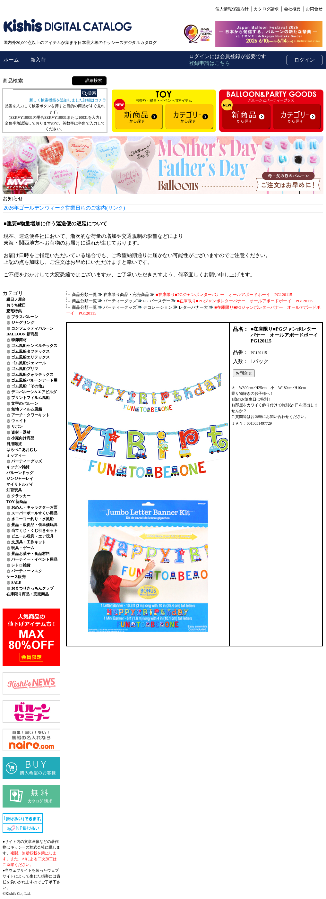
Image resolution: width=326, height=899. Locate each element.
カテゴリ (13, 293)
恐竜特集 (14, 311)
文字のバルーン (24, 403)
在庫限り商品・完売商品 (27, 594)
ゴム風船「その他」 (28, 386)
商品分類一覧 (84, 294)
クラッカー (20, 496)
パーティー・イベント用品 (34, 559)
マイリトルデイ (19, 484)
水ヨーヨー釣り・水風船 (32, 519)
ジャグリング (22, 322)
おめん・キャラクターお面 (34, 507)
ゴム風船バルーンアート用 (34, 380)
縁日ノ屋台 (16, 299)
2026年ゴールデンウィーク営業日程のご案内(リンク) (64, 208)
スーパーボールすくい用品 (34, 513)
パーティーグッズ (26, 461)
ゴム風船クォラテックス (32, 374)
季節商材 (19, 340)
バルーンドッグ (19, 473)
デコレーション (157, 307)
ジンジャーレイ (19, 478)
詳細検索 (89, 80)
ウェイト (19, 421)
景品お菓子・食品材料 (30, 553)
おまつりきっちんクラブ (32, 588)
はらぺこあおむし (21, 449)
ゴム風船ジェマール (28, 363)
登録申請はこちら (209, 63)
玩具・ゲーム (22, 548)
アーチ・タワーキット (30, 415)
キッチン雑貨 (18, 467)
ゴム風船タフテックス (30, 351)
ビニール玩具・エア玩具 (32, 536)
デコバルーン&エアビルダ (34, 392)
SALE (16, 582)
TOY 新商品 (16, 501)
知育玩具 (14, 490)
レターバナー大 (193, 307)
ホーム (12, 60)
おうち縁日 (16, 305)
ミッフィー (16, 455)
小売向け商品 (22, 438)
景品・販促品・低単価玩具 (34, 525)
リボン (17, 426)
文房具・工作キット (28, 542)
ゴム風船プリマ (24, 369)
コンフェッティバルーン (32, 328)
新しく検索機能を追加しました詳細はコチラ (67, 100)
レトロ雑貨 (20, 565)
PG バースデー (156, 300)
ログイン (304, 60)
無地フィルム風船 (26, 409)
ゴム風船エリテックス (30, 357)
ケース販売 (16, 577)
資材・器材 (20, 432)
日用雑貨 (14, 444)
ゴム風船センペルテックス (34, 345)
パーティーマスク (26, 571)
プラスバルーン (24, 317)
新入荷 (38, 60)
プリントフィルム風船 (30, 397)
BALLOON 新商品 (22, 334)
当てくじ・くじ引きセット (34, 530)
